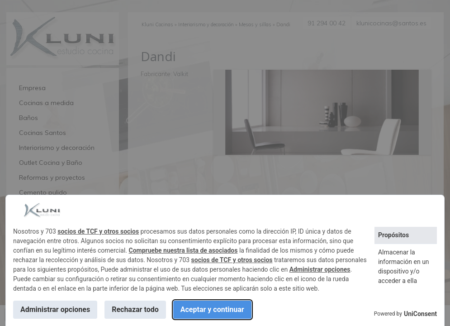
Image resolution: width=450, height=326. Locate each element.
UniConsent (420, 313)
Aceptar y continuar (212, 309)
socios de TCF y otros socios (98, 231)
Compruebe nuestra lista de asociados (183, 250)
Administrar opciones (320, 269)
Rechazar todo (135, 309)
